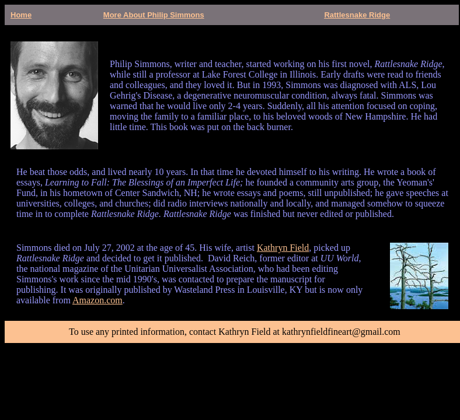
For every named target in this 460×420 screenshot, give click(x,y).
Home (21, 14)
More (113, 14)
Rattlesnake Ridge (357, 14)
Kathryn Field (283, 248)
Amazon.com (97, 300)
